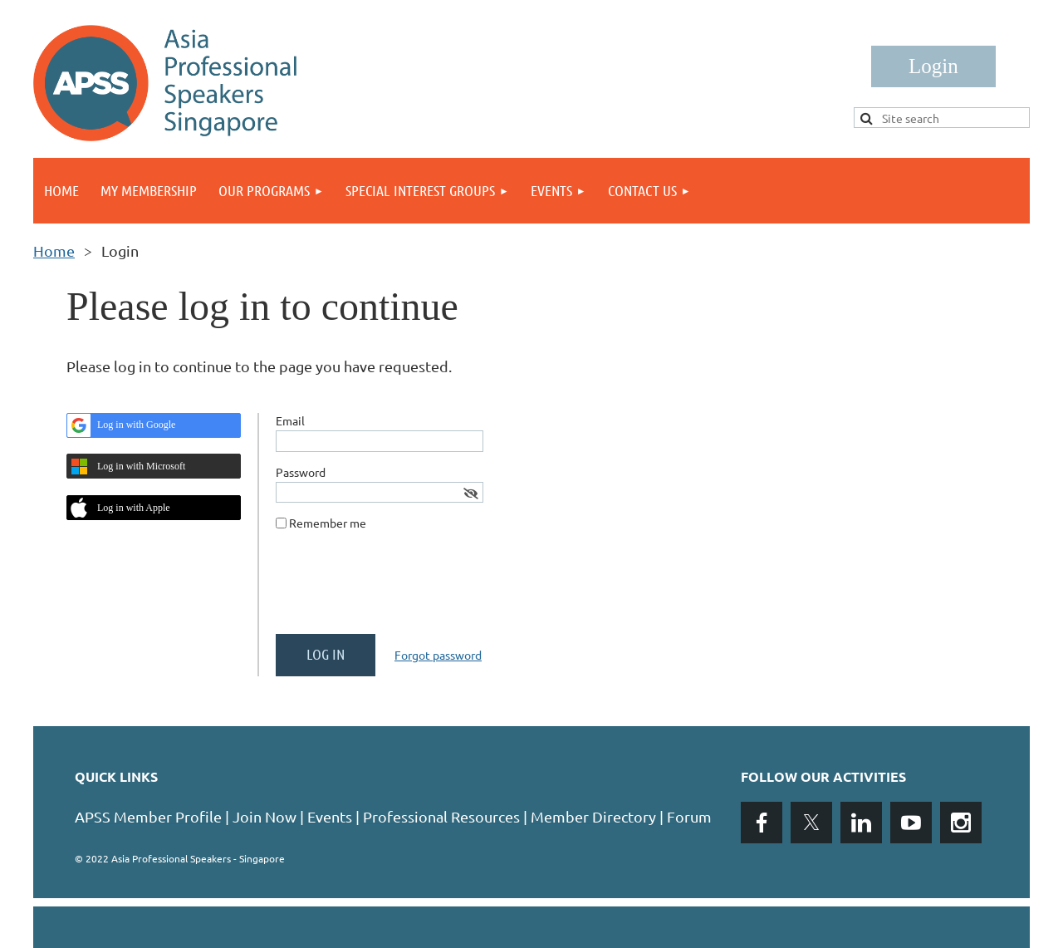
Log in (933, 66)
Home (54, 250)
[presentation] (402, 589)
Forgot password (438, 654)
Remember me (327, 522)
